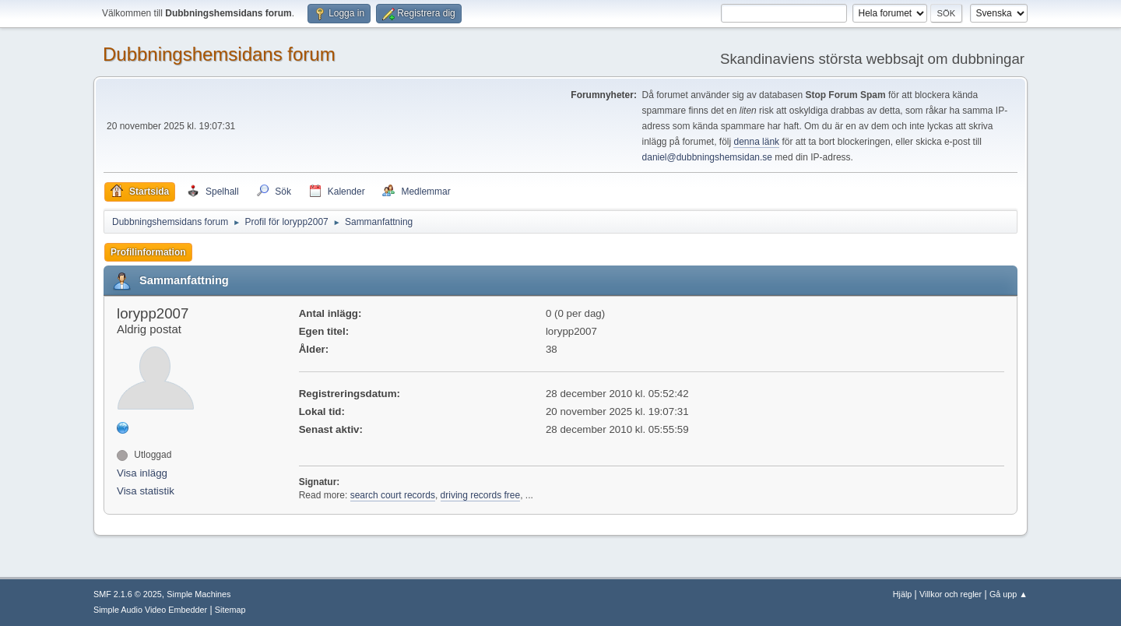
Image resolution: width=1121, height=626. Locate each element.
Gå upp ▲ (1008, 594)
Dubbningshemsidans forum (219, 54)
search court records (392, 495)
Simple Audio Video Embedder (150, 609)
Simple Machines (198, 594)
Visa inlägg (142, 473)
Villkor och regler (950, 594)
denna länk (756, 141)
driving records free (481, 495)
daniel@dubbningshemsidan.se (707, 157)
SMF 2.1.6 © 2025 (127, 594)
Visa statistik (145, 491)
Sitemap (230, 609)
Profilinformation (148, 252)
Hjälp (902, 594)
